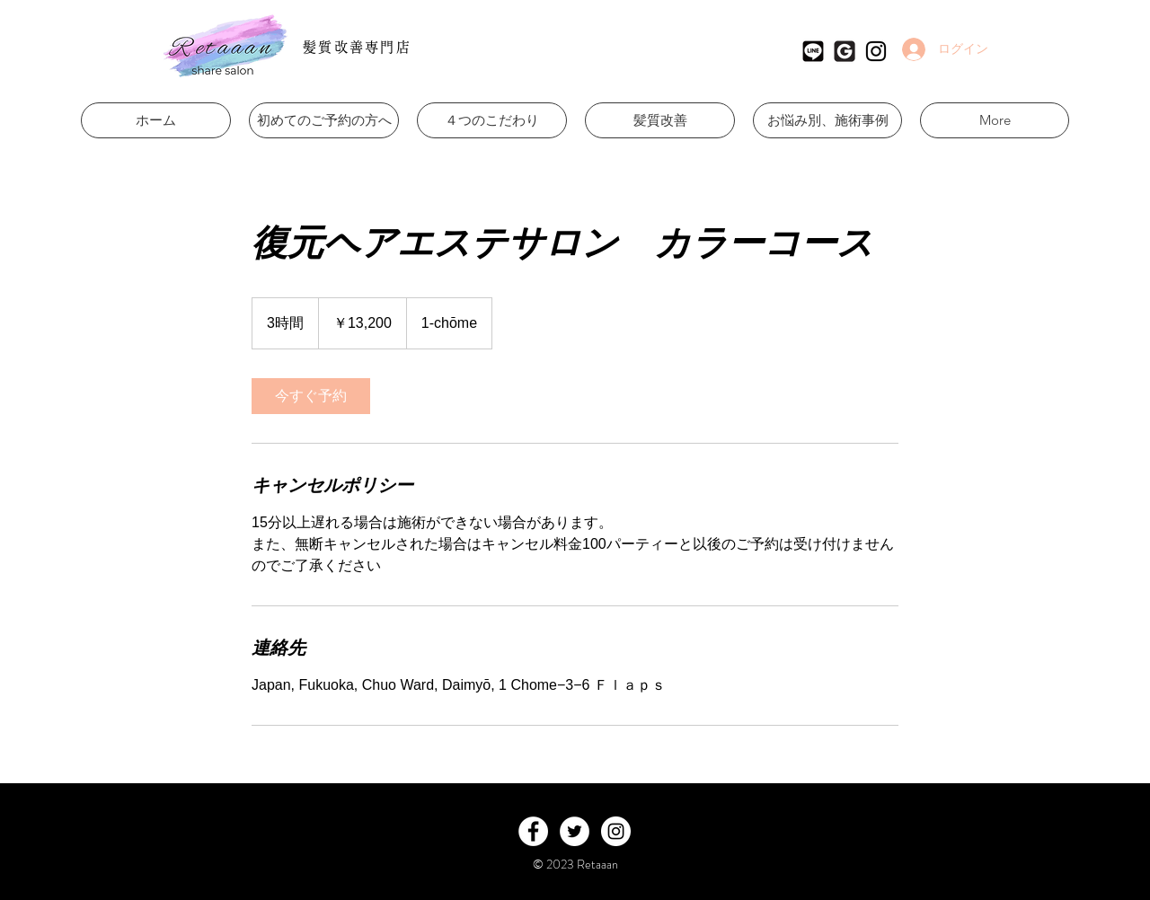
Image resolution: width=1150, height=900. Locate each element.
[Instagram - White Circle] (616, 831)
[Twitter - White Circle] (574, 831)
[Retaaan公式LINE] (813, 51)
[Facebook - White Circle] (533, 831)
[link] (311, 396)
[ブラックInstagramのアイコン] (875, 51)
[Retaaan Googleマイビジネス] (844, 51)
